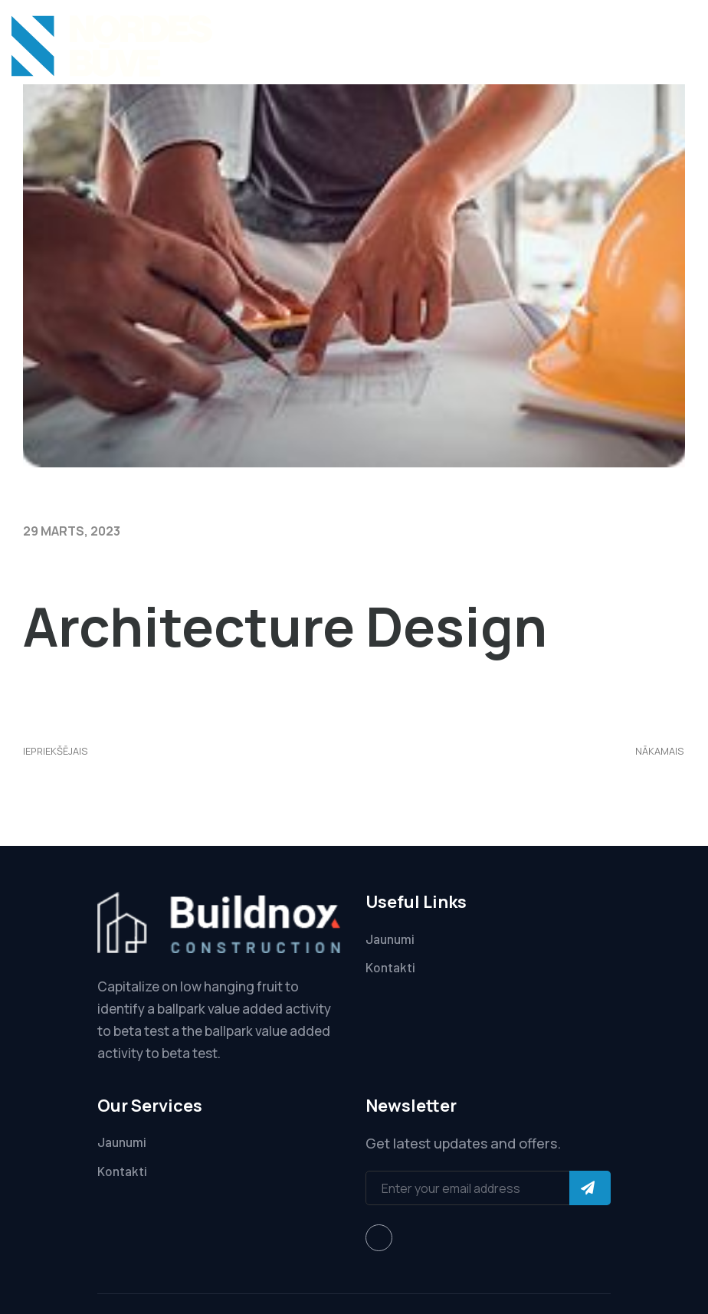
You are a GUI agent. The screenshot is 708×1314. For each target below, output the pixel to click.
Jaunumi (390, 938)
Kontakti (390, 967)
